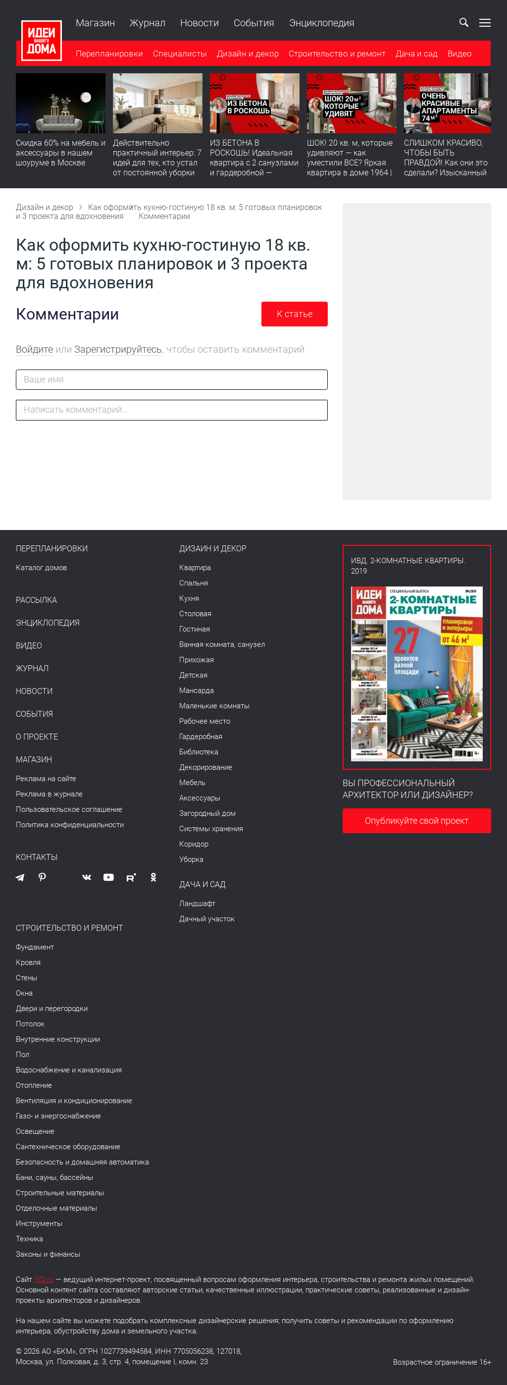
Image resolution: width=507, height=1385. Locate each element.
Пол (22, 1054)
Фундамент (35, 947)
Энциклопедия (321, 23)
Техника (29, 1238)
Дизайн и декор (247, 54)
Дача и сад (416, 54)
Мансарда (196, 690)
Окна (24, 993)
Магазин (94, 23)
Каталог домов (41, 567)
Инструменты (39, 1223)
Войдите (34, 349)
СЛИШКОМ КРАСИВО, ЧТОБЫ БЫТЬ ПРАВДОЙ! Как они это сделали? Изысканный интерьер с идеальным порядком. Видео (446, 168)
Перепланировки (109, 54)
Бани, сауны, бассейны (54, 1177)
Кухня (189, 598)
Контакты (36, 857)
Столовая (195, 613)
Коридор (193, 844)
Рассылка (36, 600)
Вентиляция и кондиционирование (74, 1100)
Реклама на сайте (46, 778)
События (253, 23)
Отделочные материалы (56, 1208)
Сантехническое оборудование (68, 1146)
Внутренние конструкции (58, 1039)
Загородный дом (207, 813)
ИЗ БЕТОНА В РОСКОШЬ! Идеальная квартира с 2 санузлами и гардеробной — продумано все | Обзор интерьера (254, 168)
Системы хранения (211, 828)
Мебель (192, 782)
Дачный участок (207, 918)
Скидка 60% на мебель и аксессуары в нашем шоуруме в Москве (60, 153)
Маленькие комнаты (214, 705)
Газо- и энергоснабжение (58, 1116)
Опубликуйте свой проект (417, 820)
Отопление (34, 1085)
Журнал (147, 23)
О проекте (37, 737)
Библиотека (198, 751)
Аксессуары (199, 798)
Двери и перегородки (52, 1008)
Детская (193, 675)
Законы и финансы (48, 1254)
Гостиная (194, 629)
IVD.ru (43, 1279)
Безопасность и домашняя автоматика (82, 1162)
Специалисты (179, 54)
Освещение (35, 1131)
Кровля (28, 962)
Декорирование (205, 767)
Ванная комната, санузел (222, 644)
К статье (294, 314)
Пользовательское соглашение (69, 809)
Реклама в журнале (49, 794)
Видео (459, 54)
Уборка (191, 859)
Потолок (30, 1023)
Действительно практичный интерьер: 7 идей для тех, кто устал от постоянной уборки (157, 158)
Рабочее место (204, 721)
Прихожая (196, 659)
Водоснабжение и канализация (69, 1069)
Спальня (193, 583)
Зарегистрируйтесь (118, 349)
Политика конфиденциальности (70, 824)
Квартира (195, 567)
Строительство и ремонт (336, 54)
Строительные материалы (60, 1192)
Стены (26, 977)
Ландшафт (197, 903)
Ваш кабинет (441, 23)
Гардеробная (200, 736)
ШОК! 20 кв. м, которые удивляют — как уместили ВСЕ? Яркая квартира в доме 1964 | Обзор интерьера (350, 163)
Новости (199, 23)
